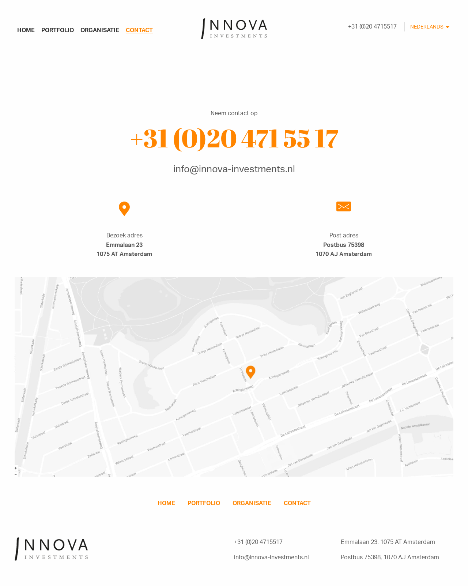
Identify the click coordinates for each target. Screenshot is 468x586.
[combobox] (429, 28)
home (26, 30)
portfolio (57, 30)
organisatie (99, 30)
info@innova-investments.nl (234, 168)
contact (139, 30)
